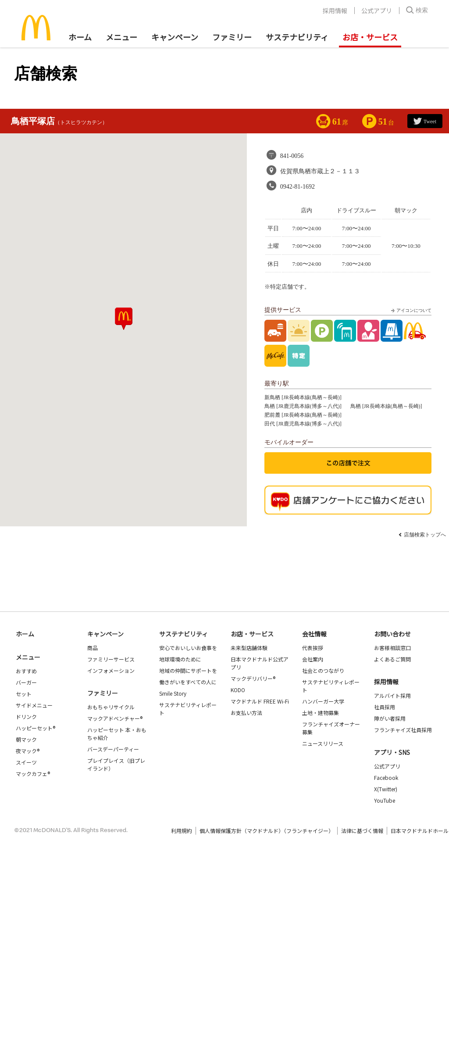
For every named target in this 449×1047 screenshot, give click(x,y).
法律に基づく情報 (362, 830)
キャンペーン (174, 37)
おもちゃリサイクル (111, 707)
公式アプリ (376, 10)
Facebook (386, 777)
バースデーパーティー (113, 749)
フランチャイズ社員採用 (403, 729)
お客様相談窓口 (392, 647)
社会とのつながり (323, 670)
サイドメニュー (34, 705)
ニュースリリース (322, 743)
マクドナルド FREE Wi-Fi (260, 701)
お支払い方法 (246, 712)
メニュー (28, 657)
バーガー (26, 682)
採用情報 (335, 10)
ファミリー (232, 37)
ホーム (80, 37)
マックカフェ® (33, 773)
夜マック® (27, 750)
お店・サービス (370, 37)
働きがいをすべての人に (188, 682)
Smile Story (172, 693)
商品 (92, 647)
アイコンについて (410, 310)
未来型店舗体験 (249, 647)
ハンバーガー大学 (323, 701)
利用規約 (181, 830)
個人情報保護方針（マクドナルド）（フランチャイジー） (267, 830)
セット (24, 693)
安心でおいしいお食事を (188, 647)
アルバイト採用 (392, 695)
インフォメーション (111, 670)
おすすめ (26, 671)
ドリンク (26, 716)
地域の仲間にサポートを (188, 670)
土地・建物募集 (320, 712)
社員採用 (384, 707)
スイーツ (26, 762)
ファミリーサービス (111, 659)
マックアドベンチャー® (115, 718)
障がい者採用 (390, 718)
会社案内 (312, 659)
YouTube (384, 800)
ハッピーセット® (35, 728)
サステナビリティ (297, 37)
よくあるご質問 (392, 659)
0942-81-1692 (297, 186)
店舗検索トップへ (425, 535)
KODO (238, 689)
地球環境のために (180, 659)
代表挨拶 (312, 647)
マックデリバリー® (253, 678)
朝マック (26, 739)
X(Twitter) (385, 789)
